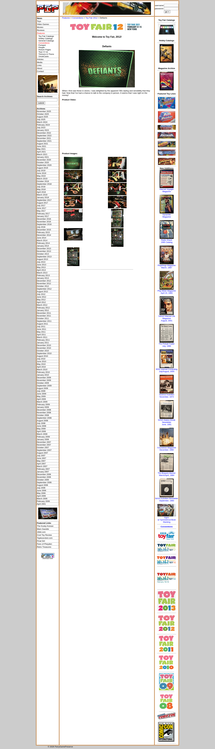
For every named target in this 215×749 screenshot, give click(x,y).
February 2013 (43, 275)
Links (39, 65)
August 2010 (42, 356)
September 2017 (44, 200)
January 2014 (43, 246)
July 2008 (41, 423)
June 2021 (41, 146)
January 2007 (43, 472)
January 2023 (43, 130)
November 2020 (44, 160)
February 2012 (43, 308)
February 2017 (43, 213)
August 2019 (42, 168)
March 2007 (42, 466)
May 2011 (41, 332)
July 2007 (41, 455)
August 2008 (42, 420)
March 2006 (42, 498)
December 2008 (44, 410)
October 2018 (43, 181)
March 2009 (42, 402)
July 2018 (41, 187)
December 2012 (44, 281)
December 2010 (44, 345)
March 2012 (42, 305)
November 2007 (44, 445)
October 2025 (43, 114)
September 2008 (44, 418)
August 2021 (42, 144)
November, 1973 (166, 397)
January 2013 (43, 278)
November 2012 (44, 283)
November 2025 (44, 111)
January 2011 (43, 342)
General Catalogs (46, 41)
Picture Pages (45, 50)
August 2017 (42, 203)
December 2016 (44, 219)
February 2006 (43, 501)
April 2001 (41, 504)
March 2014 (42, 240)
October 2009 (43, 383)
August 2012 (42, 291)
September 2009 (44, 386)
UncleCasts (44, 56)
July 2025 (41, 119)
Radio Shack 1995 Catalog (166, 241)
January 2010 (43, 375)
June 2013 (41, 265)
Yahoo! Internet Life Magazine (166, 317)
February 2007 (43, 469)
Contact (40, 71)
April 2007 (41, 463)
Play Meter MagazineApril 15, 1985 (167, 292)
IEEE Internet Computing (166, 369)
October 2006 (43, 480)
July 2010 (41, 359)
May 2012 (41, 299)
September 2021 (44, 141)
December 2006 (44, 474)
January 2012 (43, 310)
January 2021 (43, 157)
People (42, 47)
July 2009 (41, 391)
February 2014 (43, 243)
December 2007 (44, 442)
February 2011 (43, 340)
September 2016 (44, 224)
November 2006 (44, 477)
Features (66, 18)
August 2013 (42, 259)
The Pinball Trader (167, 344)
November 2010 (44, 348)
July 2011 (41, 326)
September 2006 (44, 482)
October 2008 (43, 415)
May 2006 (41, 493)
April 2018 (41, 192)
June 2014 (41, 238)
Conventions (77, 18)
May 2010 (41, 364)
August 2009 (42, 388)
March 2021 (42, 154)
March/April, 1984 (166, 475)
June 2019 (41, 173)
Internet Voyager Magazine (166, 190)
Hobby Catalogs (46, 38)
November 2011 (44, 316)
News (39, 18)
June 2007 (41, 458)
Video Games (43, 24)
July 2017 (41, 205)
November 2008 (44, 412)
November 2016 (44, 221)
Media (39, 62)
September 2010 (44, 353)
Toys (39, 21)
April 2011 (41, 334)
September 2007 (44, 450)
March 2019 (42, 178)
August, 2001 (166, 321)
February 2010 (43, 372)
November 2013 (44, 251)
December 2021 (44, 138)
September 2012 (44, 289)
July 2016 (41, 227)
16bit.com (41, 532)
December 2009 (44, 377)
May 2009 (41, 396)
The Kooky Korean (45, 526)
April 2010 (41, 367)
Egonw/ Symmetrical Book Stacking (167, 519)
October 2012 (43, 286)
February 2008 (43, 437)
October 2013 (43, 254)
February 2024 (43, 125)
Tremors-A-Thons (46, 54)
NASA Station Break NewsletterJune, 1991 (166, 422)
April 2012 (41, 302)
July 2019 (41, 170)
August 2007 (42, 453)
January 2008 (43, 439)
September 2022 (44, 135)
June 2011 (41, 329)
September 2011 (44, 321)
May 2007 (41, 461)
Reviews (40, 30)
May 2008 (41, 429)
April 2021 (41, 152)
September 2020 (44, 165)
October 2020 (43, 162)
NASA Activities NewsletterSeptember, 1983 (166, 499)
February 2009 (43, 404)
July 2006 (41, 488)
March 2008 (42, 434)
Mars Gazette (43, 529)
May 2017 (41, 211)
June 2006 (41, 490)
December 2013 (44, 248)
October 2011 (43, 318)
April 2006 (41, 496)
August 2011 (42, 324)
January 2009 (43, 407)
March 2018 (42, 195)
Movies (40, 27)
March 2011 (42, 337)
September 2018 (44, 184)
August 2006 (42, 485)
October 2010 (43, 351)
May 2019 (41, 176)
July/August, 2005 (166, 371)
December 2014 (44, 235)
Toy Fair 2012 (92, 18)
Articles (40, 59)
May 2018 (41, 189)
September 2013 (44, 256)
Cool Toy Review (44, 535)
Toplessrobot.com (45, 538)
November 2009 (44, 380)
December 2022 (44, 133)
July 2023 (41, 127)
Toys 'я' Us (43, 52)
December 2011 (44, 313)
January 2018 (43, 197)
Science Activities (166, 394)
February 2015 (43, 232)
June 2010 (41, 361)
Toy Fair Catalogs (46, 36)
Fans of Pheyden (44, 544)
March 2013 (42, 273)
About (39, 68)
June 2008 (41, 426)
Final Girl (41, 541)
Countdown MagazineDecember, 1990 (166, 449)
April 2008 (41, 431)
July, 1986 (166, 346)
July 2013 (41, 262)
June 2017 (41, 208)
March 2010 (42, 369)
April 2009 (41, 399)
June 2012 (41, 297)
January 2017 (43, 216)
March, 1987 (166, 267)
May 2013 (41, 267)
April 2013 (41, 270)
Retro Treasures (44, 547)
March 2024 (42, 122)
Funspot (42, 45)
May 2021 (41, 149)
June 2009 (41, 394)
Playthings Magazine (167, 265)
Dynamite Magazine (166, 215)
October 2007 (43, 447)
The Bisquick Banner (167, 473)
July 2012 (41, 294)
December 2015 (44, 230)
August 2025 (42, 117)
